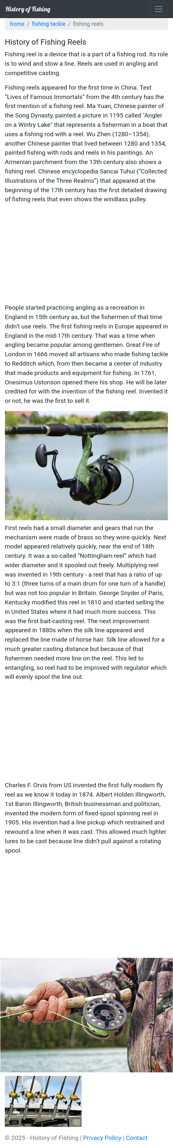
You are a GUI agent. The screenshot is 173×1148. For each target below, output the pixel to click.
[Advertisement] (86, 254)
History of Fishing (27, 9)
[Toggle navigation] (159, 9)
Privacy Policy (102, 1138)
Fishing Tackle (49, 24)
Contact (136, 1138)
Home (17, 24)
